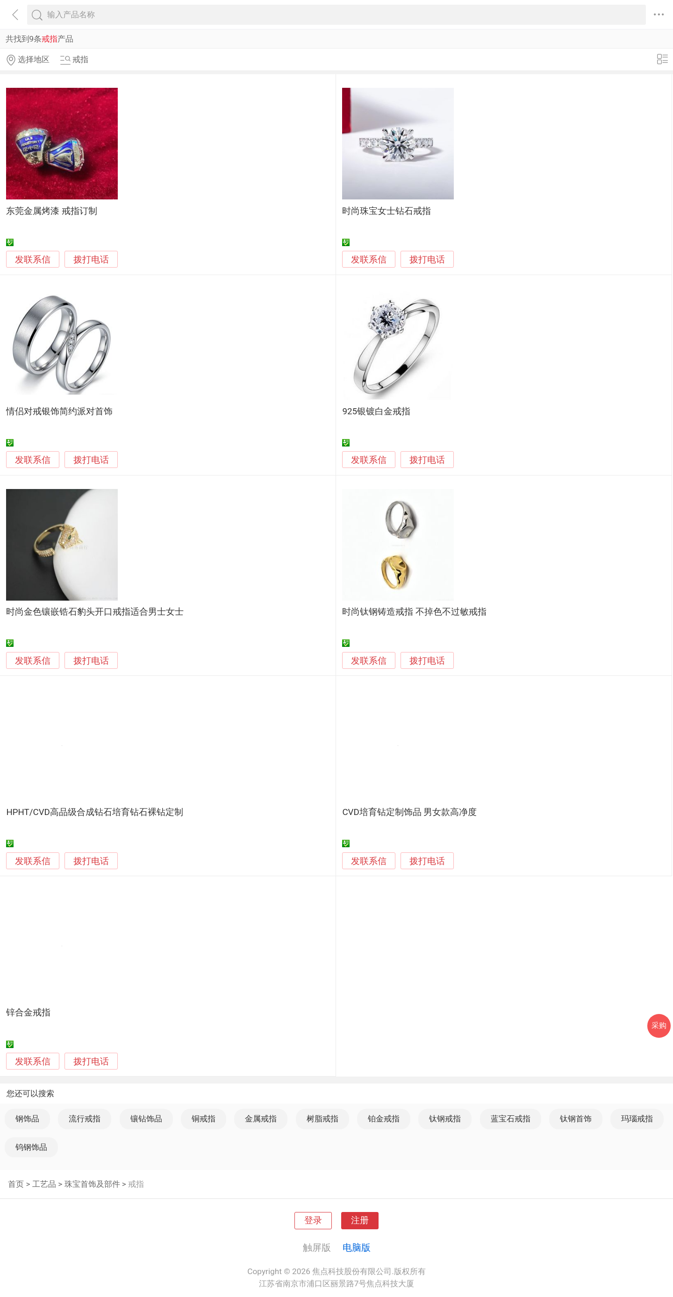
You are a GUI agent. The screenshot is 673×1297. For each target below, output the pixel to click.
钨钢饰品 (31, 1147)
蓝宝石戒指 (510, 1118)
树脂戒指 (322, 1118)
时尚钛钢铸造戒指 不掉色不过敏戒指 (414, 612)
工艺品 (44, 1184)
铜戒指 (203, 1118)
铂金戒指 (384, 1118)
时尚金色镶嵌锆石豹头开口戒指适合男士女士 (95, 612)
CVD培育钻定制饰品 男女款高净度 (409, 812)
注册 (360, 1220)
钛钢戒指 (445, 1118)
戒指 (136, 1184)
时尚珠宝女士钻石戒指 (386, 211)
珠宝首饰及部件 (92, 1184)
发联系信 (32, 260)
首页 (16, 1184)
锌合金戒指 (28, 1012)
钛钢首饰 (576, 1118)
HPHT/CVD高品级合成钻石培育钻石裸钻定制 (94, 812)
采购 (659, 1025)
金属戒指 (261, 1118)
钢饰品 (27, 1118)
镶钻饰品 (146, 1118)
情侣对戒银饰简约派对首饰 (59, 411)
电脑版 (357, 1247)
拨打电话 (91, 259)
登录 (313, 1220)
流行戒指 (84, 1118)
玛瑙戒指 (637, 1118)
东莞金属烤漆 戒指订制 (51, 211)
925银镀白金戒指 (376, 411)
